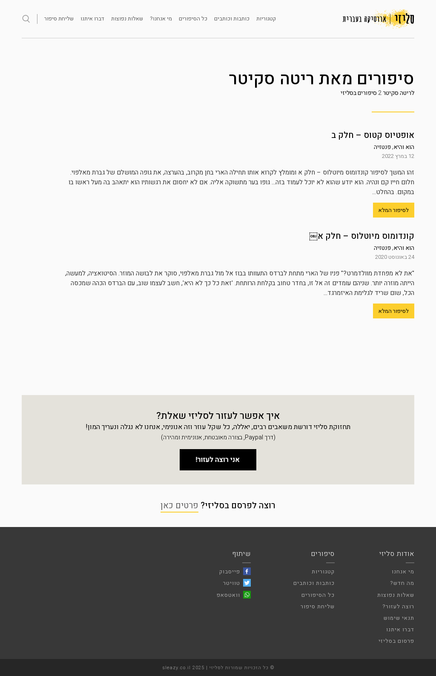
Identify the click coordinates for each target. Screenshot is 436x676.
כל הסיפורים (193, 18)
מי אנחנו (403, 571)
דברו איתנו (92, 18)
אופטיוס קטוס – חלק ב (372, 135)
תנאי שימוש (399, 618)
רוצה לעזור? (398, 606)
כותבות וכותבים (232, 18)
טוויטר (231, 583)
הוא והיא (403, 147)
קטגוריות (266, 18)
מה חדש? (402, 583)
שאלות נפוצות (127, 18)
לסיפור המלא (394, 210)
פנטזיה (382, 147)
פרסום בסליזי (396, 641)
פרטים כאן (179, 505)
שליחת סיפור (59, 18)
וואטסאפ (228, 595)
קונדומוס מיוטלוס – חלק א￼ (361, 236)
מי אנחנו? (161, 18)
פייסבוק (229, 571)
